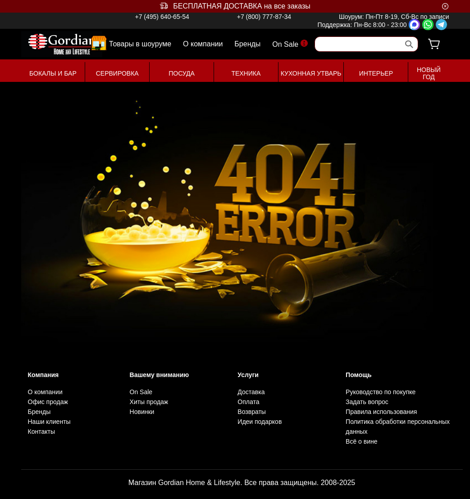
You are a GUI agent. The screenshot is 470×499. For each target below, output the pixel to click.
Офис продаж (48, 401)
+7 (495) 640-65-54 (162, 16)
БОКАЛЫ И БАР (53, 73)
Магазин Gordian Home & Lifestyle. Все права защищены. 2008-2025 (241, 482)
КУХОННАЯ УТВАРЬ (311, 73)
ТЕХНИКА (245, 73)
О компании (203, 44)
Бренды (247, 44)
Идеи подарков (259, 421)
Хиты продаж (149, 401)
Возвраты (251, 411)
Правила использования (381, 411)
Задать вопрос (367, 401)
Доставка (251, 392)
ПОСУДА (182, 73)
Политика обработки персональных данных (398, 426)
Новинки (142, 411)
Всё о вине (361, 441)
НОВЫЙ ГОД (429, 73)
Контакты (41, 431)
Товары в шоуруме (140, 43)
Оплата (248, 401)
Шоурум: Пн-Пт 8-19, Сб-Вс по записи (394, 16)
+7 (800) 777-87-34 (264, 16)
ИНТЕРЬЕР (376, 73)
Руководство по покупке (380, 392)
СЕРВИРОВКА (117, 73)
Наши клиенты (49, 421)
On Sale (290, 44)
